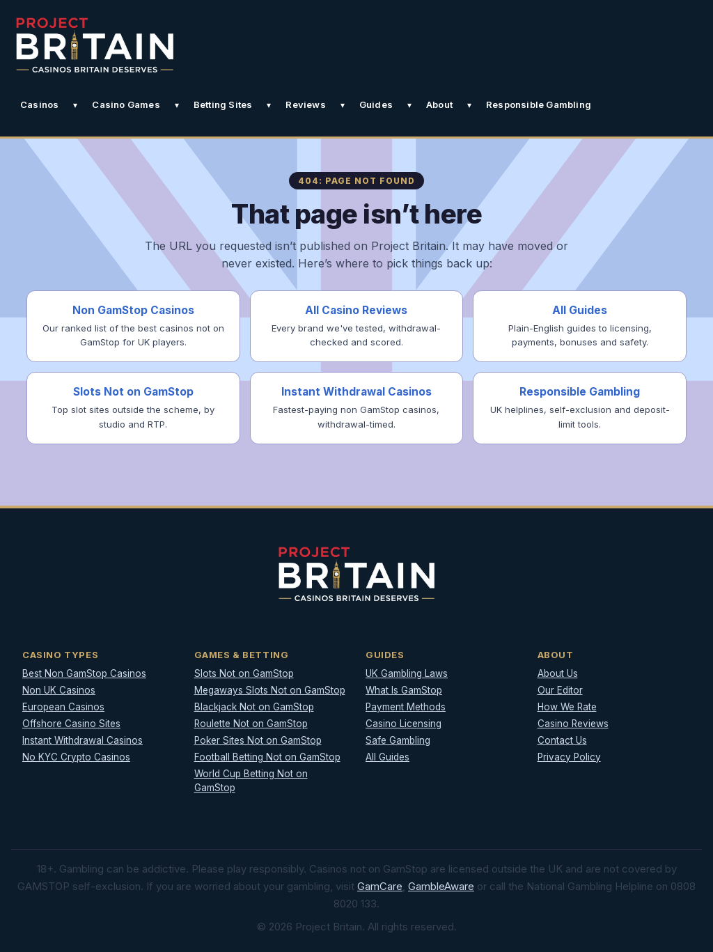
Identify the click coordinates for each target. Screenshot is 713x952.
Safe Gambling (398, 740)
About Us (558, 673)
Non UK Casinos (58, 690)
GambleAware (441, 886)
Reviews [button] (305, 104)
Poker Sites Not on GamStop (258, 740)
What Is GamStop (404, 690)
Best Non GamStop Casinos (84, 673)
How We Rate (567, 706)
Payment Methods (406, 706)
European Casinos (63, 706)
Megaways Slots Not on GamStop (269, 690)
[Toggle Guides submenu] (409, 105)
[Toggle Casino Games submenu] (177, 105)
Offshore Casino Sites (71, 723)
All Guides (387, 757)
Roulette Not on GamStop (251, 723)
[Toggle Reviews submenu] (342, 105)
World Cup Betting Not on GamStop (251, 781)
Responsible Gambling (538, 104)
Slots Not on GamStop (244, 673)
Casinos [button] (39, 104)
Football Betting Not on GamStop (267, 757)
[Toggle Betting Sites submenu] (268, 105)
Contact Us (562, 740)
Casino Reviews (573, 723)
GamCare (379, 886)
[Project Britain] (94, 45)
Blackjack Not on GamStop (254, 706)
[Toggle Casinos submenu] (75, 105)
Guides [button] (376, 104)
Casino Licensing (403, 723)
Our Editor (560, 690)
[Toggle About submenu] (469, 105)
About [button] (439, 104)
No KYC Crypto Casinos (76, 757)
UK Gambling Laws (407, 673)
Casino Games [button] (125, 104)
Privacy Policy (569, 757)
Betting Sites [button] (223, 104)
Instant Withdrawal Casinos (82, 740)
